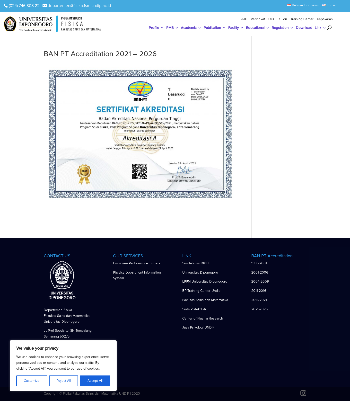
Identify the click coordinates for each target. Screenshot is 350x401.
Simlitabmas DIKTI (195, 263)
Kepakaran (325, 19)
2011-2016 (258, 291)
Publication (212, 28)
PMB (170, 28)
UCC (271, 19)
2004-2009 (260, 281)
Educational (255, 28)
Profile (154, 28)
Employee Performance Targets (136, 263)
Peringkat (258, 19)
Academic (188, 28)
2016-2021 (259, 300)
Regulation (280, 28)
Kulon (283, 19)
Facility (233, 28)
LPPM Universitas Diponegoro (204, 281)
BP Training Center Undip (201, 291)
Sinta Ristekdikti (194, 309)
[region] (63, 365)
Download (304, 28)
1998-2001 (259, 263)
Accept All (95, 381)
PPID (243, 19)
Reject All (64, 381)
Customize (32, 381)
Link (318, 28)
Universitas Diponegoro (200, 272)
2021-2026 (259, 309)
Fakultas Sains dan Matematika (205, 300)
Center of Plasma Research (202, 318)
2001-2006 (259, 272)
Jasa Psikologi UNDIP (198, 327)
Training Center (302, 19)
